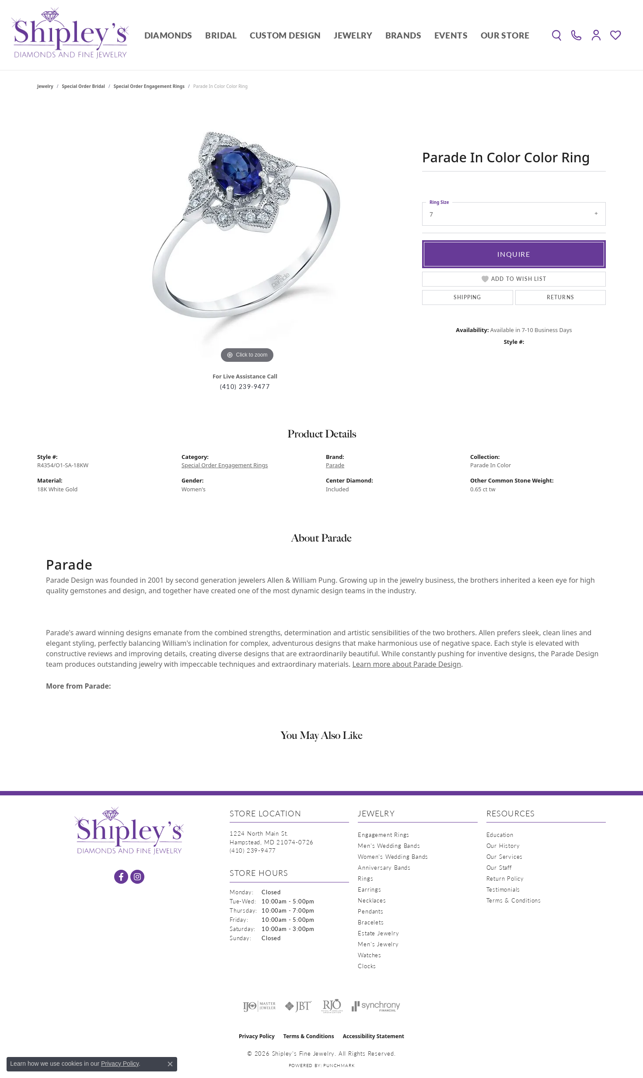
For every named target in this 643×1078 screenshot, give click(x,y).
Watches (369, 955)
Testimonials (503, 889)
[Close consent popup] (170, 1064)
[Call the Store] (253, 850)
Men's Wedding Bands (389, 845)
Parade (335, 465)
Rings (365, 878)
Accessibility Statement (373, 1036)
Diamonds (168, 35)
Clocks (367, 966)
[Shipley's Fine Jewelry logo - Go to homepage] (70, 35)
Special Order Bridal (83, 86)
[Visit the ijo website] (259, 1006)
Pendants (370, 911)
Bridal (221, 35)
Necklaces (372, 900)
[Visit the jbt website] (298, 1006)
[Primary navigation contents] (337, 35)
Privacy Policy (257, 1036)
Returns (560, 297)
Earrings (369, 889)
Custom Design (285, 35)
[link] (576, 35)
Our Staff (499, 867)
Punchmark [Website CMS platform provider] (338, 1065)
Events (451, 35)
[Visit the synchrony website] (376, 1006)
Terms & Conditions (513, 900)
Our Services (504, 856)
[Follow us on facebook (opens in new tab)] (121, 877)
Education (500, 834)
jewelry (45, 86)
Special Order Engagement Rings (149, 86)
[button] (556, 35)
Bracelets (371, 922)
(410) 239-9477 (245, 386)
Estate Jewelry (378, 933)
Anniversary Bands (384, 867)
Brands (403, 35)
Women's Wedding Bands (393, 856)
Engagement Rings (383, 834)
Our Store (505, 35)
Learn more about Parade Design (406, 664)
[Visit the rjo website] (332, 1006)
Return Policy (505, 878)
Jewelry (353, 35)
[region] (247, 234)
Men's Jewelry (378, 944)
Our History (503, 845)
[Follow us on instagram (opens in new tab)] (137, 877)
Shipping (468, 297)
